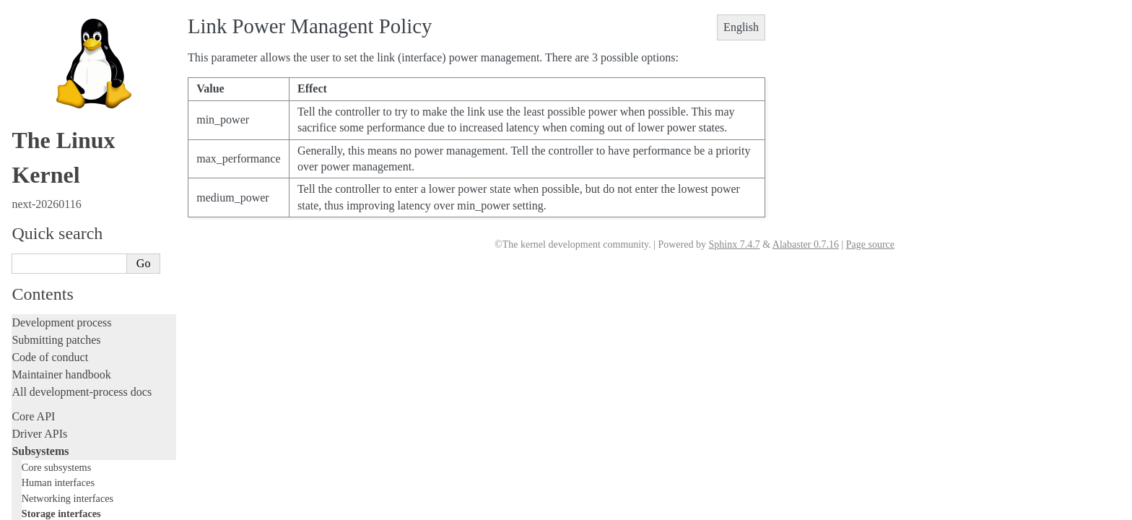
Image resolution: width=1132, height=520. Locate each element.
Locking (31, 134)
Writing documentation (65, 176)
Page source (870, 244)
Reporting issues (50, 356)
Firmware (34, 416)
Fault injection (45, 262)
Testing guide (43, 210)
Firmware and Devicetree (70, 433)
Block (42, 46)
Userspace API (46, 391)
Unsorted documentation (69, 482)
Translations (40, 506)
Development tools (55, 193)
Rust (22, 297)
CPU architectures (54, 457)
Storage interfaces (61, 17)
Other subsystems (58, 118)
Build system (42, 339)
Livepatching (42, 280)
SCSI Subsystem (64, 74)
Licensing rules (47, 158)
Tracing (29, 245)
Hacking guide (45, 228)
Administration (47, 322)
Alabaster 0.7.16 (805, 244)
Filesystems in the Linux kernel (90, 32)
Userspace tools (48, 374)
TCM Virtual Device (69, 89)
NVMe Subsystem (65, 103)
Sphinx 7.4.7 (733, 244)
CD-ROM (50, 61)
